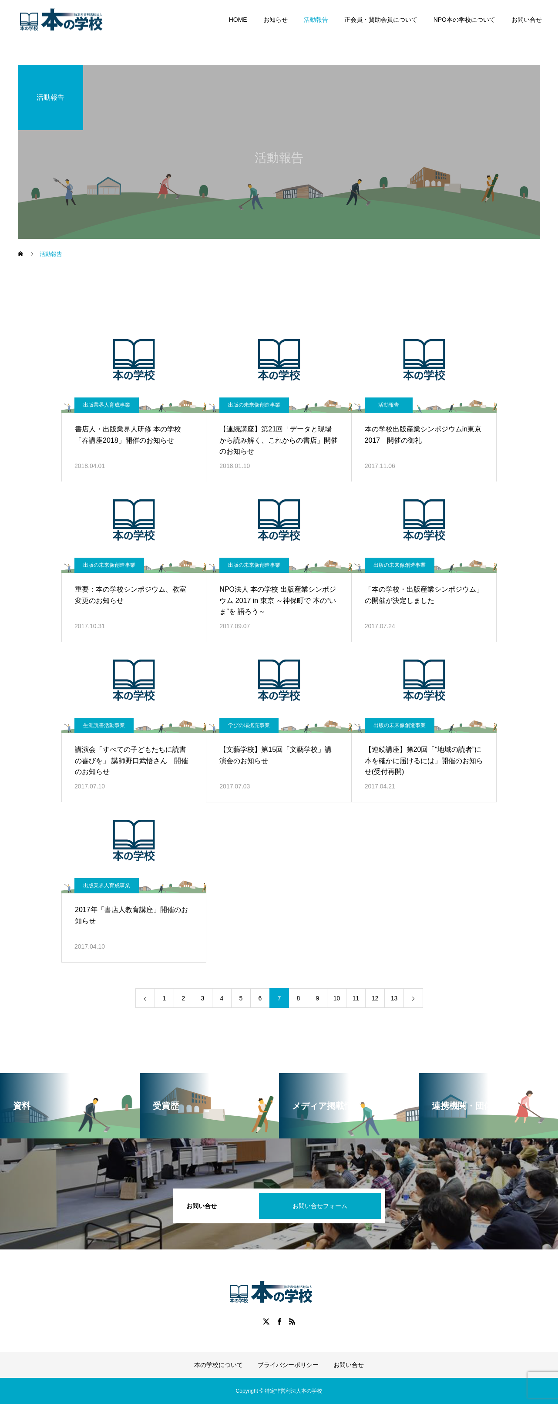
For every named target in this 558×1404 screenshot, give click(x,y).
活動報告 (316, 19)
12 (375, 998)
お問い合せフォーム (319, 1205)
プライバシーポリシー (288, 1364)
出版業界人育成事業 (106, 405)
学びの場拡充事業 (249, 725)
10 (336, 998)
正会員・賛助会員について (380, 19)
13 (394, 998)
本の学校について (218, 1364)
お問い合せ (526, 19)
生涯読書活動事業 (104, 725)
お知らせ (275, 19)
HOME (238, 19)
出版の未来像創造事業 (254, 405)
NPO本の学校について (464, 19)
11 (356, 998)
